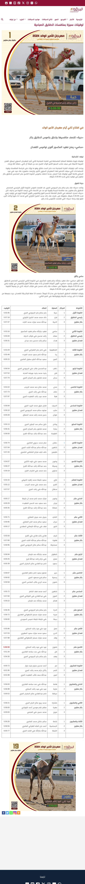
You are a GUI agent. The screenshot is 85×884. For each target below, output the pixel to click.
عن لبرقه (13, 19)
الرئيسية (79, 19)
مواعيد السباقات (34, 19)
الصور (56, 19)
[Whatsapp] (11, 812)
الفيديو (64, 19)
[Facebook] (3, 812)
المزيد (22, 19)
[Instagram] (14, 812)
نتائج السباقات (47, 19)
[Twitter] (7, 812)
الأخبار (72, 19)
